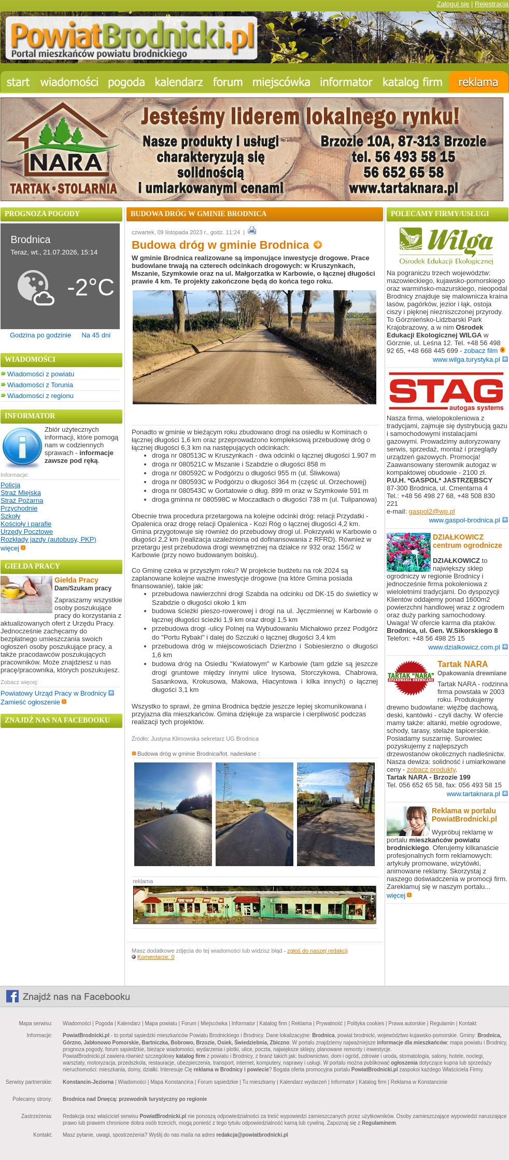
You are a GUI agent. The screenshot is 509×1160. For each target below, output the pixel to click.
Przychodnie (19, 508)
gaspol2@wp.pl (432, 511)
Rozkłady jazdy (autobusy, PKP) (48, 539)
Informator (244, 1023)
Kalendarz (128, 1023)
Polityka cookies (366, 1023)
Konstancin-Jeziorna (88, 1082)
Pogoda (104, 1023)
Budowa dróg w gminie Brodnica (227, 244)
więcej (13, 548)
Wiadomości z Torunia (40, 385)
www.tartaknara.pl (477, 794)
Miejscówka (214, 1023)
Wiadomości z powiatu (40, 374)
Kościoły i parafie (26, 524)
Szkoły (10, 516)
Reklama (301, 1023)
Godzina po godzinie (41, 335)
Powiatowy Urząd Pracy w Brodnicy (57, 693)
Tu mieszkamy (258, 1082)
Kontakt (467, 1023)
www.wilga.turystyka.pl (470, 359)
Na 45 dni (95, 335)
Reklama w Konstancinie (419, 1082)
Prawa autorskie (407, 1023)
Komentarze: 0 (156, 957)
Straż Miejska (21, 493)
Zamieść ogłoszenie (34, 702)
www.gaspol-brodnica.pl (468, 520)
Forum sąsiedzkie (217, 1082)
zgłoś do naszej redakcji (317, 950)
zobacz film (485, 351)
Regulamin (442, 1023)
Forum (188, 1023)
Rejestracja (491, 4)
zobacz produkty (431, 769)
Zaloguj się (452, 4)
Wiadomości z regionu (40, 396)
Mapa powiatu (161, 1023)
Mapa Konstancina (171, 1082)
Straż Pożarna (22, 500)
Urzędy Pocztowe (27, 531)
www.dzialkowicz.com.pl (468, 647)
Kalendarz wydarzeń (303, 1082)
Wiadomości (77, 1023)
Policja (10, 485)
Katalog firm (273, 1023)
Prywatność (329, 1023)
